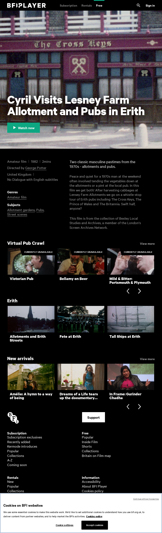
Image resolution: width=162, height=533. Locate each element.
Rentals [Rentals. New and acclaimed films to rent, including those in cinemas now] (86, 5)
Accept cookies (94, 527)
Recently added (18, 441)
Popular (13, 450)
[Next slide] (139, 291)
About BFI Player (94, 486)
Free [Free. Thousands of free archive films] (99, 5)
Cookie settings (65, 527)
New (10, 481)
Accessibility (91, 481)
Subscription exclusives (24, 437)
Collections (15, 455)
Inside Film (90, 441)
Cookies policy (92, 490)
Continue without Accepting (146, 501)
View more (147, 243)
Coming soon (17, 464)
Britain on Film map (96, 455)
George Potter (35, 167)
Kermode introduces (22, 446)
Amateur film (17, 197)
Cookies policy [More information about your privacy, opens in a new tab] (94, 518)
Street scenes (17, 214)
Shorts (87, 446)
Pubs (40, 209)
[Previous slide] (128, 291)
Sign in (150, 5)
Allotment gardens (21, 209)
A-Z (10, 460)
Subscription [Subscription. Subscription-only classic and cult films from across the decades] (68, 5)
